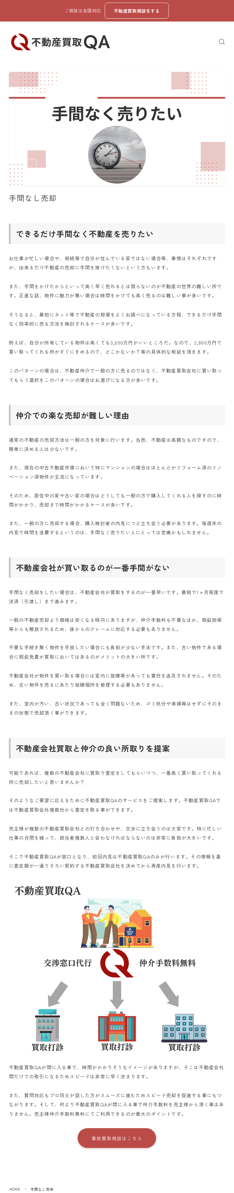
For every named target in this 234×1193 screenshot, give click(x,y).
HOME (14, 1189)
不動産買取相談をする (137, 11)
